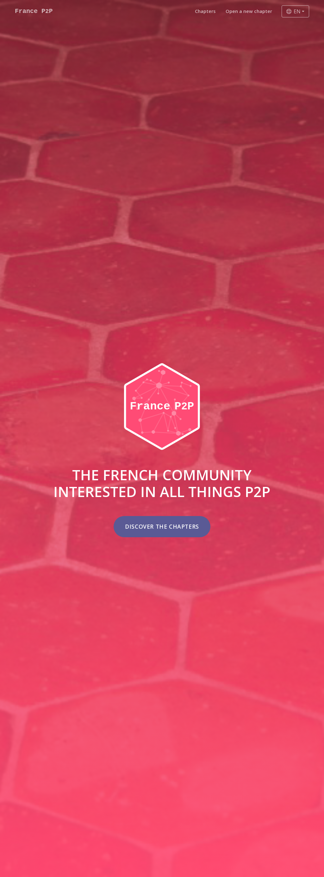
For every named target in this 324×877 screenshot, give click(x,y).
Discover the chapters (162, 526)
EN (293, 11)
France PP (34, 11)
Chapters (205, 11)
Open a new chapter (249, 11)
